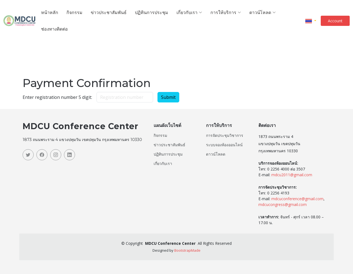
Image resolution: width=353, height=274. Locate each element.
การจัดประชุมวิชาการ (224, 135)
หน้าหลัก (49, 12)
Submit (168, 97)
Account (335, 20)
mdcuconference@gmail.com (297, 198)
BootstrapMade (187, 250)
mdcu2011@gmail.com (291, 174)
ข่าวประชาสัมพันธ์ (109, 12)
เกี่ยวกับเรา (163, 164)
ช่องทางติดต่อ (54, 28)
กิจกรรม (74, 12)
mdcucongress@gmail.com (282, 204)
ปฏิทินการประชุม (151, 12)
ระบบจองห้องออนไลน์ (224, 145)
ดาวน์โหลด (215, 154)
